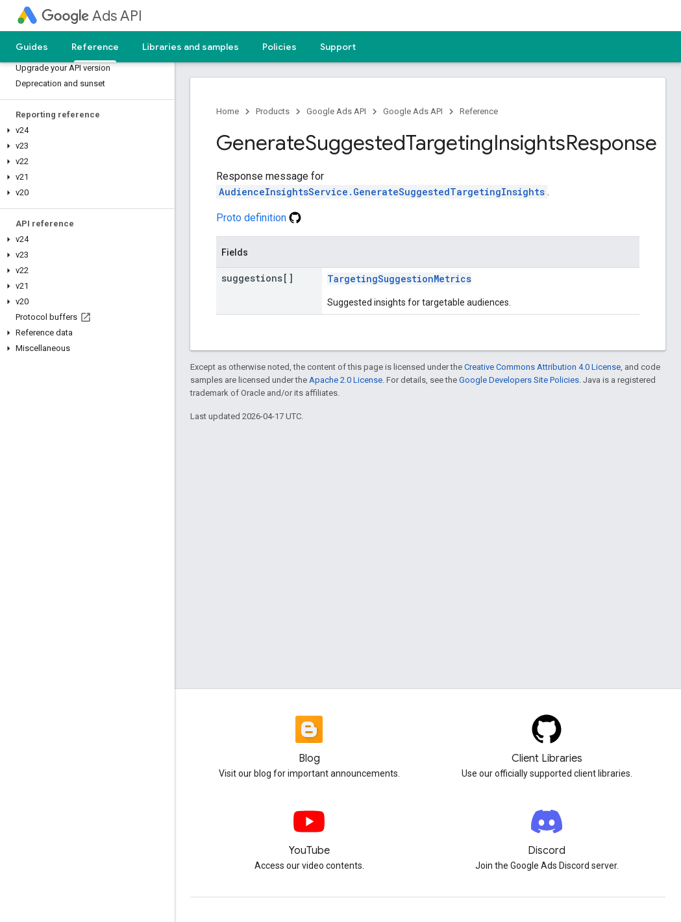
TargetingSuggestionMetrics (399, 279)
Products (273, 111)
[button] (84, 130)
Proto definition (258, 218)
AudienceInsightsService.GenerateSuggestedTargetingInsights (382, 192)
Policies (279, 47)
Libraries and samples (190, 47)
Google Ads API (336, 111)
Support (338, 47)
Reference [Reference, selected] (95, 47)
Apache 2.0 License (345, 380)
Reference (479, 111)
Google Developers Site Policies (519, 380)
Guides (32, 47)
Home (227, 111)
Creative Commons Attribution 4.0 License (542, 367)
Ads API (92, 16)
